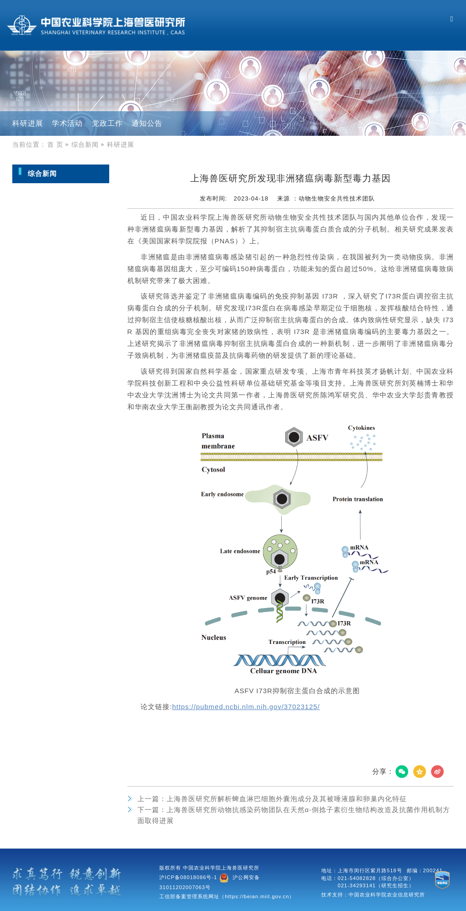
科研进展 (27, 123)
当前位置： (29, 144)
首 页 (59, 144)
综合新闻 (88, 144)
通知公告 (147, 123)
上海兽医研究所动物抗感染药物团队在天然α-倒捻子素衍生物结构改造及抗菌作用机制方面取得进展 (294, 815)
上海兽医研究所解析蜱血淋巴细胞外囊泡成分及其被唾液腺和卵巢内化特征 (272, 799)
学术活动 (67, 123)
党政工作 (107, 123)
